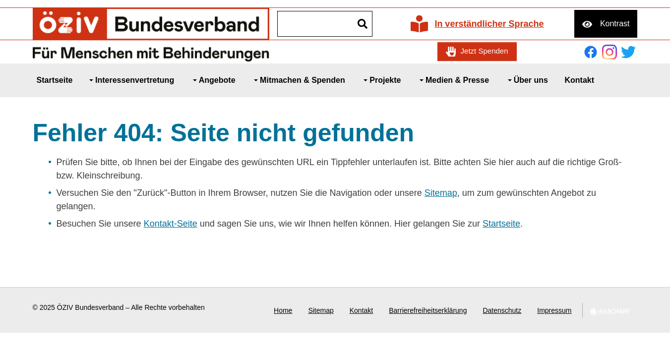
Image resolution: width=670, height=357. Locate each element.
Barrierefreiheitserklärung (428, 310)
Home (283, 310)
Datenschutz (502, 310)
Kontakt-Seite (170, 224)
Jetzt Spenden (484, 51)
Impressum (554, 310)
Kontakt (361, 310)
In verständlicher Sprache (489, 23)
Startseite (501, 224)
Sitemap (441, 193)
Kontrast (615, 23)
